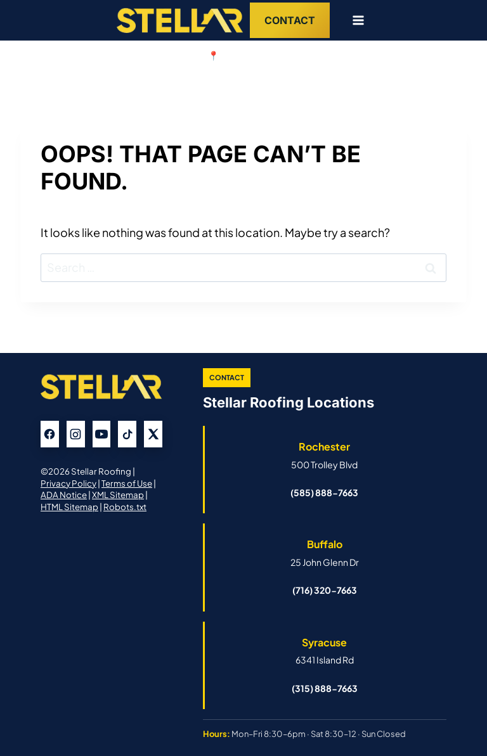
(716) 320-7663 (324, 590)
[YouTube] (102, 434)
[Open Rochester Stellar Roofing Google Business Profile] (324, 455)
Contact (289, 20)
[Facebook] (50, 434)
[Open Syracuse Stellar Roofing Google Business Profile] (324, 651)
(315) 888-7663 (325, 688)
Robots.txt (124, 506)
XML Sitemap (118, 494)
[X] (153, 434)
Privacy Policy (68, 483)
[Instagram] (76, 434)
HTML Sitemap (69, 506)
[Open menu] (353, 20)
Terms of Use (126, 483)
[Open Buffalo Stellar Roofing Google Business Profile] (324, 552)
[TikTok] (127, 434)
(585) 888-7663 (324, 492)
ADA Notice (64, 494)
